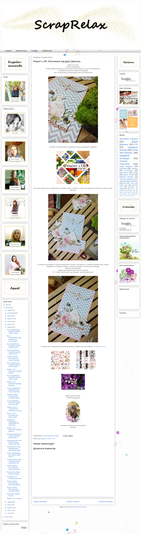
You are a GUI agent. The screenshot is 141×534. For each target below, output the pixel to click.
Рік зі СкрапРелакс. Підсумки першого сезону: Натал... (14, 331)
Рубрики (8, 51)
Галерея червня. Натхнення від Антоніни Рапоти (13, 396)
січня (9, 513)
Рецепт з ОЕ (51, 438)
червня (9, 327)
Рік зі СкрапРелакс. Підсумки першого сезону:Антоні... (14, 345)
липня (9, 324)
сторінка (134, 168)
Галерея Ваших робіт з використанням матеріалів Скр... (14, 461)
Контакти (34, 51)
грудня (9, 310)
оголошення (123, 194)
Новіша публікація (40, 501)
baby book (124, 195)
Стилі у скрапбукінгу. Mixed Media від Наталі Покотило (14, 390)
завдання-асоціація (124, 157)
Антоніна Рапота (128, 139)
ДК (124, 183)
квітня (9, 505)
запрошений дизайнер (128, 181)
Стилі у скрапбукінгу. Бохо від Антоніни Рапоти (14, 454)
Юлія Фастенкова (128, 151)
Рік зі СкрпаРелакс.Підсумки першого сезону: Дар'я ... (14, 338)
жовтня (9, 316)
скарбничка (123, 188)
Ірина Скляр (128, 175)
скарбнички (134, 194)
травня (9, 502)
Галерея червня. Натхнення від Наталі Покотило (13, 358)
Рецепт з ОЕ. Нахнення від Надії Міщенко (14, 383)
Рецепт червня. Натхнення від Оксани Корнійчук (13, 483)
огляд (135, 173)
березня (10, 507)
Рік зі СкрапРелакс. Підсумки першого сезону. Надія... (14, 364)
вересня (10, 318)
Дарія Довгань (42, 438)
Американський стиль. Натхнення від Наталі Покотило (14, 442)
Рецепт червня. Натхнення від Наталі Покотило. (13, 467)
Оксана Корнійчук (126, 179)
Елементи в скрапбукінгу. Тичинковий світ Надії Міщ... (13, 422)
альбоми (122, 168)
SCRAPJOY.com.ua (100, 346)
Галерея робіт (47, 51)
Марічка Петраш (126, 177)
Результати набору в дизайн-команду (14, 473)
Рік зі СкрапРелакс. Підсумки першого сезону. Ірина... (14, 377)
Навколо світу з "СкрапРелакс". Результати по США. (14, 408)
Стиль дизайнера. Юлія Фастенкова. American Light (14, 402)
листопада (11, 313)
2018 (7, 307)
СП (136, 144)
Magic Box (132, 190)
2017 (7, 517)
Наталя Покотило (124, 162)
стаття (132, 183)
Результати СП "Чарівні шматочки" (14, 477)
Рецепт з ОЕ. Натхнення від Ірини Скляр (12, 415)
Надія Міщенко (126, 166)
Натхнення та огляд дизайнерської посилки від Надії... (14, 448)
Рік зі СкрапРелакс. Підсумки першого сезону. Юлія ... (14, 352)
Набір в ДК (123, 192)
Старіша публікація (105, 501)
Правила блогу (21, 51)
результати (123, 173)
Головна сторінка (72, 501)
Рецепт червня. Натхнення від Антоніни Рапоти (13, 489)
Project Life (123, 185)
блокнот (133, 188)
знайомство (122, 190)
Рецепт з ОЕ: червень (14, 498)
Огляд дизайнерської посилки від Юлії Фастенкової (14, 435)
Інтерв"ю (131, 187)
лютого (9, 510)
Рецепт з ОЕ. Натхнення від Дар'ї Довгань (14, 371)
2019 (7, 305)
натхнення (128, 171)
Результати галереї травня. (13, 494)
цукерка (131, 195)
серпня (9, 321)
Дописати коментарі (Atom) (78, 507)
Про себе (132, 192)
